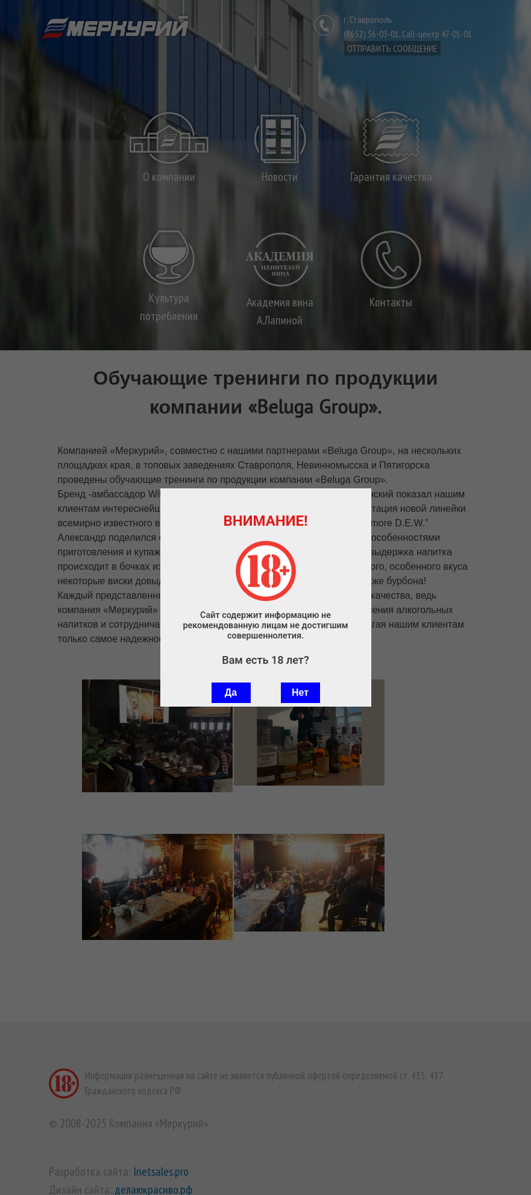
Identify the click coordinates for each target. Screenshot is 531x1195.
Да (231, 692)
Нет (300, 692)
